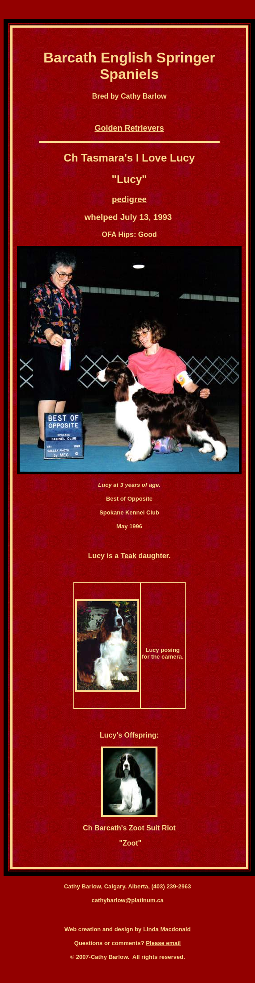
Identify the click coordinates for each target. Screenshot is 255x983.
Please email (163, 943)
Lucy (129, 179)
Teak (128, 556)
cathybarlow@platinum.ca (128, 900)
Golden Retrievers (129, 128)
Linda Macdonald (167, 929)
